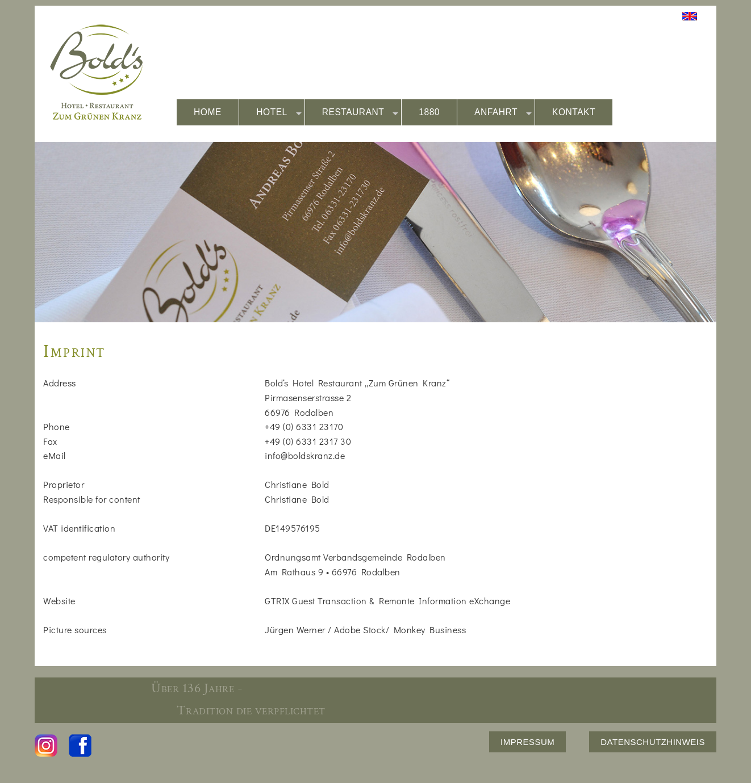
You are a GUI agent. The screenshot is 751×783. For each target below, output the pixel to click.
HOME (208, 112)
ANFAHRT (503, 112)
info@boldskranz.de (305, 455)
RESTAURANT (360, 112)
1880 (429, 112)
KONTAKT (573, 112)
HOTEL (279, 112)
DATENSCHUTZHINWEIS (652, 742)
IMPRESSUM (527, 742)
